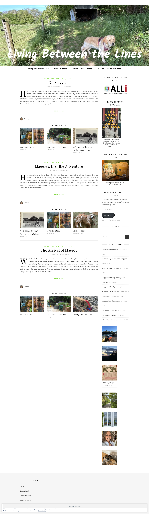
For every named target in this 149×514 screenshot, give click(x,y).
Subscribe (108, 215)
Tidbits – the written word (109, 69)
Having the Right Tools (83, 314)
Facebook (115, 226)
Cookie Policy (42, 511)
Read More (59, 111)
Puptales (90, 69)
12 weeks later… (27, 147)
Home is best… (79, 231)
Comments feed (25, 496)
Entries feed (24, 491)
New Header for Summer (57, 147)
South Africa (78, 69)
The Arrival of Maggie (59, 250)
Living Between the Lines (74, 55)
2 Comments (66, 87)
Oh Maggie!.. (59, 82)
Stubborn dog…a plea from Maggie (114, 259)
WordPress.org (25, 500)
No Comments (64, 254)
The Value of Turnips (109, 315)
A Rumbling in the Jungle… (110, 320)
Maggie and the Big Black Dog (112, 268)
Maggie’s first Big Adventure (59, 166)
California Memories (61, 69)
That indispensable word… (111, 249)
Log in (22, 486)
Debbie (26, 119)
